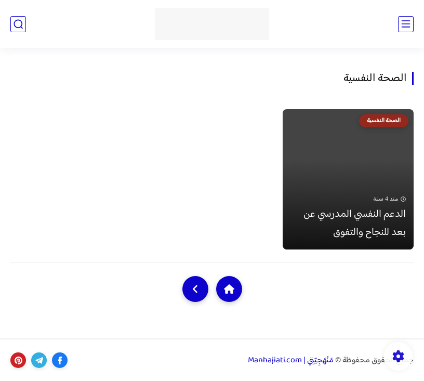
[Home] (229, 289)
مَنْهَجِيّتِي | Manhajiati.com (291, 360)
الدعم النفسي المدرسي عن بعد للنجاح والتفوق (354, 223)
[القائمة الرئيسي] (406, 24)
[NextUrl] (195, 289)
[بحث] (18, 24)
